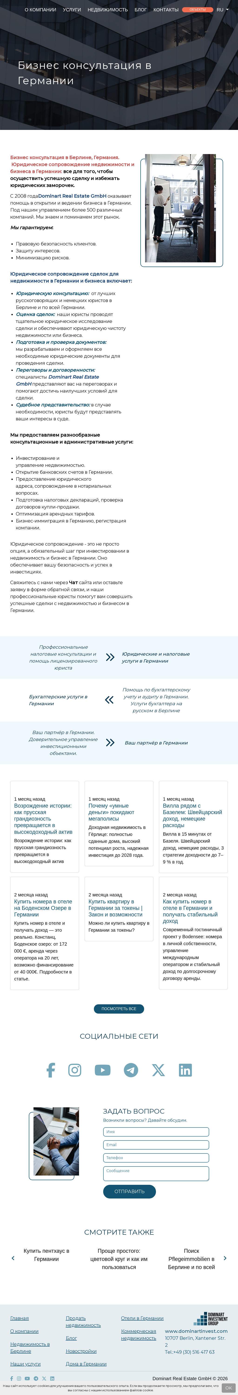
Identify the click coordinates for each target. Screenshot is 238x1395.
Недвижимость (108, 9)
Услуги (72, 9)
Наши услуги (25, 1364)
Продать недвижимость (83, 1321)
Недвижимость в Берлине (30, 1347)
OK (228, 1388)
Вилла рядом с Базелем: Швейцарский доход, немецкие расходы (192, 815)
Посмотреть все (119, 1009)
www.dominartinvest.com (196, 1331)
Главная (19, 1318)
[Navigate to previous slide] (13, 1258)
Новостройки (81, 1351)
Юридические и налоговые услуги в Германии (156, 657)
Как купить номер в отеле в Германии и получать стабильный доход (190, 911)
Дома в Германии (86, 1364)
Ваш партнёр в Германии (156, 743)
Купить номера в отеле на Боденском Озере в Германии (43, 908)
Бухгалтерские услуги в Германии (58, 700)
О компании (40, 9)
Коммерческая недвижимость (138, 1334)
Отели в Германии (142, 1318)
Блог (141, 9)
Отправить (130, 1191)
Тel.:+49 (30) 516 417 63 (190, 1352)
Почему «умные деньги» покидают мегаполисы (111, 812)
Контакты (166, 9)
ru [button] (221, 9)
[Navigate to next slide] (225, 1258)
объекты (198, 9)
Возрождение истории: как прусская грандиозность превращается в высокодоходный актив (43, 819)
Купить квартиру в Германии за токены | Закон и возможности (115, 908)
